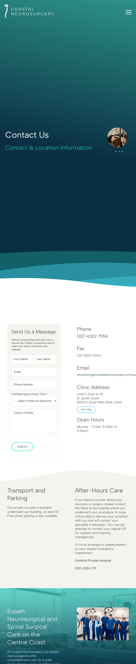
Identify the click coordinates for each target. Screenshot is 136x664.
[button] (112, 151)
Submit (22, 447)
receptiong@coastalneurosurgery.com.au (106, 375)
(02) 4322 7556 (92, 336)
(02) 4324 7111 (85, 568)
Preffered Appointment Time (29, 394)
